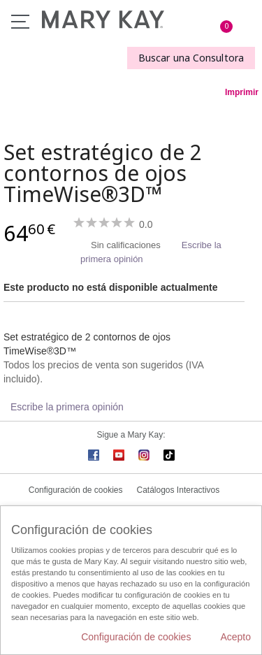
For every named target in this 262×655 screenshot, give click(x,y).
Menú (20, 21)
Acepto (235, 636)
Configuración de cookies (76, 490)
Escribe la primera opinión (67, 406)
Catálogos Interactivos (178, 490)
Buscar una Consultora (191, 57)
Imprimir (242, 92)
